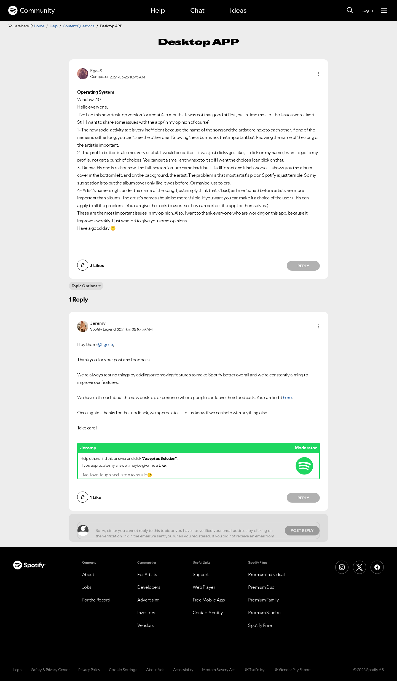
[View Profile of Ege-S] (96, 71)
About (88, 574)
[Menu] (384, 10)
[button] (318, 74)
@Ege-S (105, 344)
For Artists (147, 574)
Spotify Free (260, 625)
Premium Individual (266, 574)
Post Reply (302, 530)
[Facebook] (377, 567)
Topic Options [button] (84, 286)
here (287, 397)
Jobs (87, 587)
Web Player (204, 587)
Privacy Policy (89, 669)
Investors (146, 612)
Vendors (145, 625)
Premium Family (263, 600)
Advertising (148, 600)
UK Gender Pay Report (292, 669)
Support (201, 574)
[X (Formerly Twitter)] (359, 567)
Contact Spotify (208, 612)
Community (31, 10)
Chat (197, 10)
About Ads (155, 669)
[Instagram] (341, 567)
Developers (148, 587)
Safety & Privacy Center (50, 669)
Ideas (238, 10)
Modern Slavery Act (218, 669)
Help (158, 10)
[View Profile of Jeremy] (97, 323)
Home (39, 26)
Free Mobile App (209, 600)
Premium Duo (261, 587)
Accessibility (183, 669)
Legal (17, 669)
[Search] (350, 10)
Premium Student (265, 612)
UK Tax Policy (254, 669)
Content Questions (79, 26)
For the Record (96, 600)
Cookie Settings (123, 669)
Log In (367, 10)
